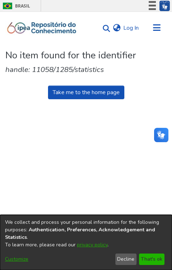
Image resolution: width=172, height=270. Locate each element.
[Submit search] (104, 28)
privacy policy (92, 244)
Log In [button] (131, 28)
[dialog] (86, 242)
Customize (16, 259)
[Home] (41, 28)
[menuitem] (116, 28)
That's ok (151, 259)
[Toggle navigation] (157, 28)
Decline (125, 259)
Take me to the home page (86, 92)
